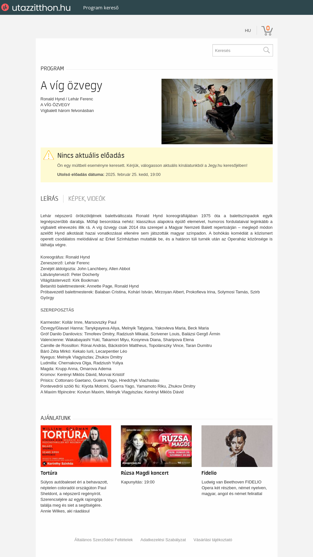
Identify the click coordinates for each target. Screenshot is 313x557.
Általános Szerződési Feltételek (103, 539)
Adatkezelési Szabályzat (163, 539)
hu (248, 30)
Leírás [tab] (49, 198)
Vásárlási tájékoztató (212, 539)
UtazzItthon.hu (37, 7)
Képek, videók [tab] (86, 198)
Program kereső (101, 7)
